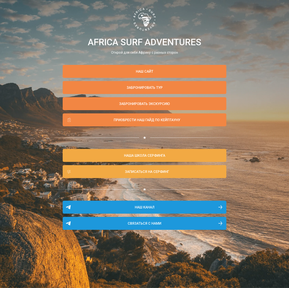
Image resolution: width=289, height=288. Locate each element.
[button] (144, 87)
